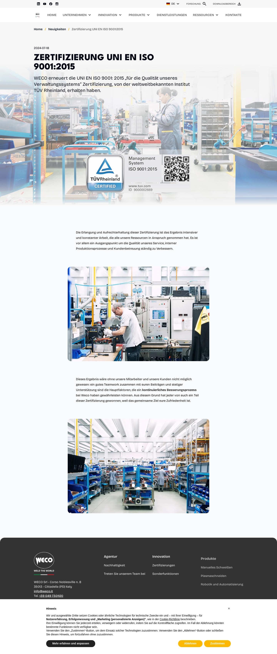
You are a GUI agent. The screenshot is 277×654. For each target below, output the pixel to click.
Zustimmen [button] (217, 644)
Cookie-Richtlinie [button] (170, 619)
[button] (229, 609)
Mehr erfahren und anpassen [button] (70, 644)
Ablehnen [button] (190, 644)
